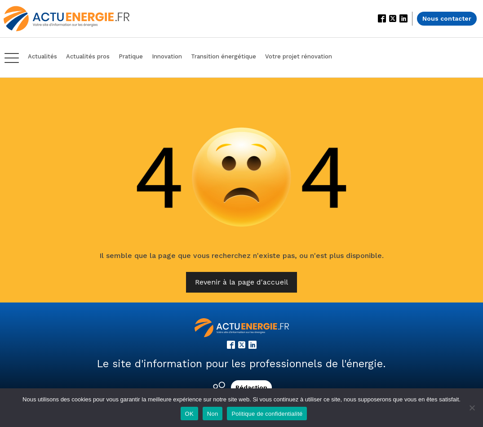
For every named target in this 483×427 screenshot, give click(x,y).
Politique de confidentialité (266, 413)
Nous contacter (446, 18)
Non (212, 413)
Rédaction (251, 387)
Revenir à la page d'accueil (241, 282)
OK (189, 413)
